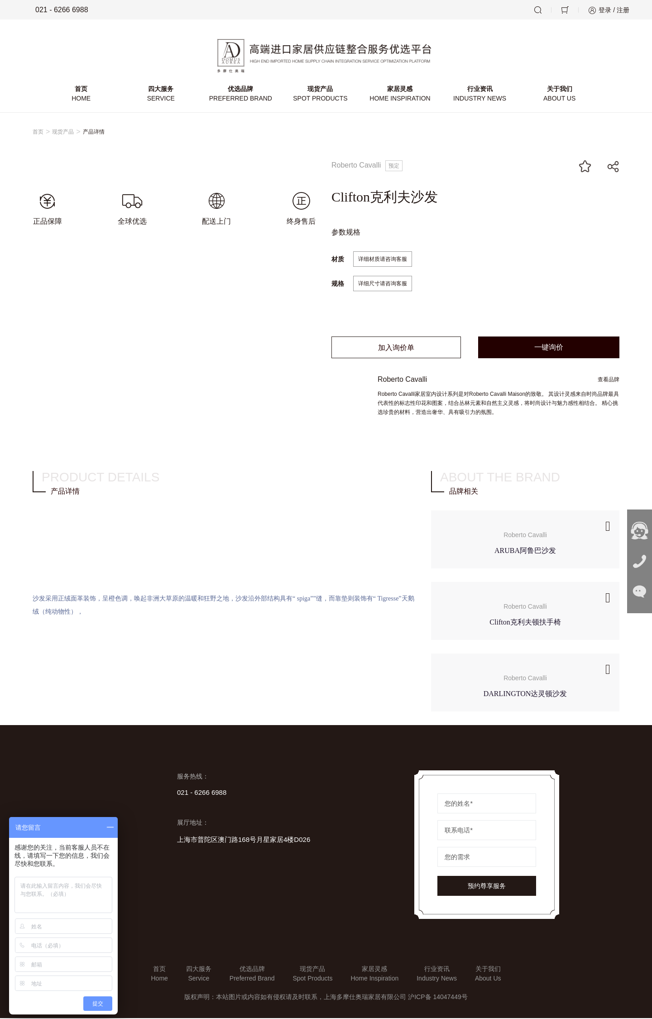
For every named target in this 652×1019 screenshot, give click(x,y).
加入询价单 (396, 348)
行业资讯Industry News (437, 974)
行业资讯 (479, 95)
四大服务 (161, 95)
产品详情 (94, 133)
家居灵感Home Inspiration (374, 974)
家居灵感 (400, 95)
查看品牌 (608, 380)
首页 (81, 95)
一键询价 (548, 348)
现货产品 (320, 95)
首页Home (159, 974)
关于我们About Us (488, 974)
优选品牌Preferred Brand (252, 974)
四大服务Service (198, 974)
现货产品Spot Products (312, 974)
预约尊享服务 (487, 886)
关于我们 (559, 95)
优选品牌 (241, 95)
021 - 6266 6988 (55, 9)
